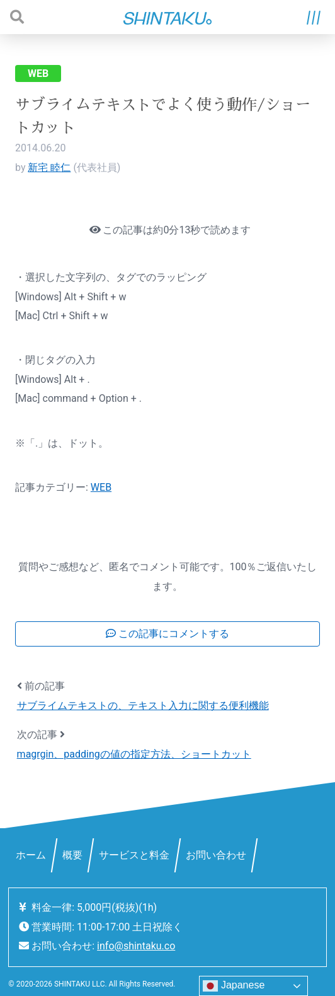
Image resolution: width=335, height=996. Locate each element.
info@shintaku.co (136, 946)
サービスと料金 (134, 855)
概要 (72, 855)
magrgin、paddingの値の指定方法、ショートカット (134, 754)
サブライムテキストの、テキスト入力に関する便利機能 (143, 706)
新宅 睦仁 (49, 167)
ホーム (31, 855)
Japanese (233, 985)
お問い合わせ (216, 855)
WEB (38, 73)
